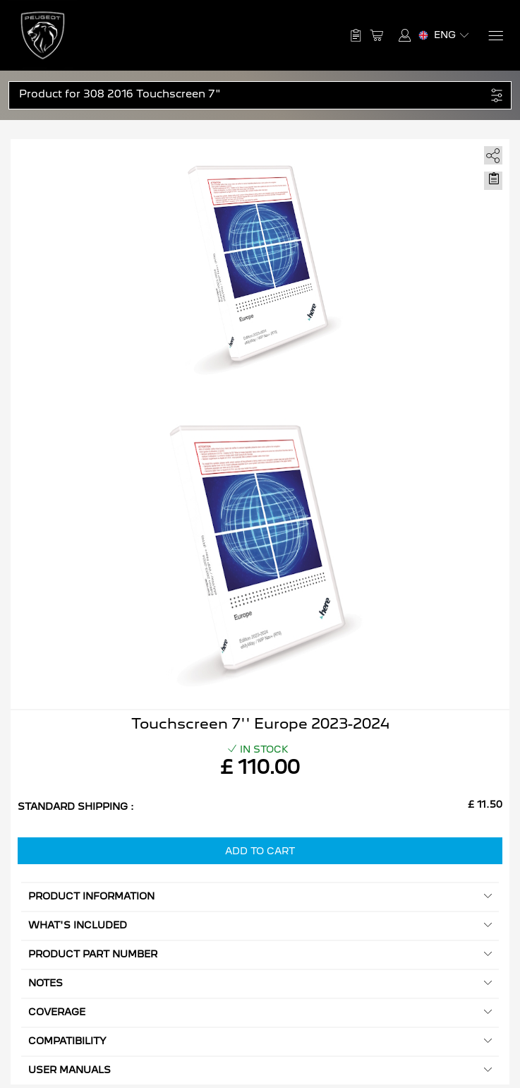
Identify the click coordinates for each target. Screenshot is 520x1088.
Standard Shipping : (76, 806)
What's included (260, 925)
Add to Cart (260, 850)
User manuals (260, 1070)
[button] (252, 94)
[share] (490, 153)
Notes (260, 983)
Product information (260, 896)
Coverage (260, 1012)
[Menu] (495, 35)
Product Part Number (260, 954)
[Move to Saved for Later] (493, 179)
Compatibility (260, 1041)
